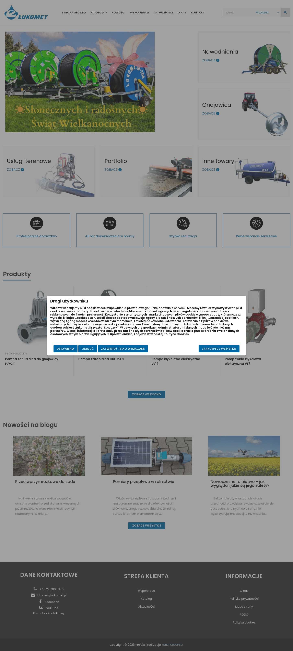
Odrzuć (88, 349)
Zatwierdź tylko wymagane (123, 349)
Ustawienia (65, 349)
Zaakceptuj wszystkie (219, 349)
